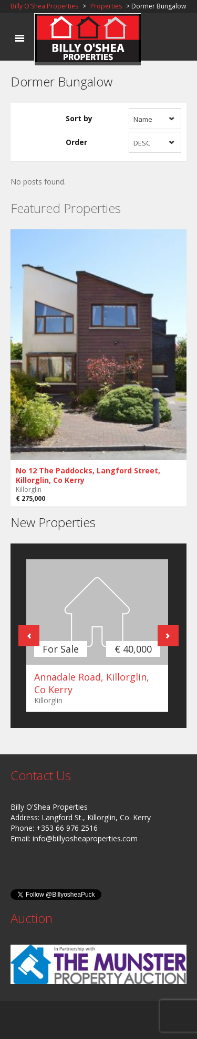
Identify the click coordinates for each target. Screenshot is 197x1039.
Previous (28, 635)
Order (76, 142)
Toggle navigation (20, 38)
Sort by (79, 118)
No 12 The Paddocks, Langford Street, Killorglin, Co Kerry (88, 475)
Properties (106, 6)
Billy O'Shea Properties (44, 6)
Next (168, 635)
